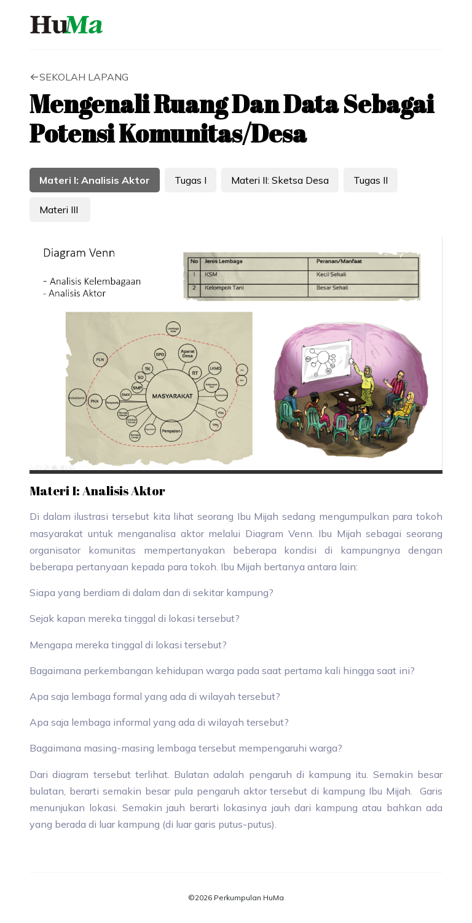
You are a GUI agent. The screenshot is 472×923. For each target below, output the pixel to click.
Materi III (60, 209)
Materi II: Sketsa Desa (280, 180)
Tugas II (370, 180)
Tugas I (190, 180)
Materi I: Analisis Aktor (94, 180)
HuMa (66, 24)
